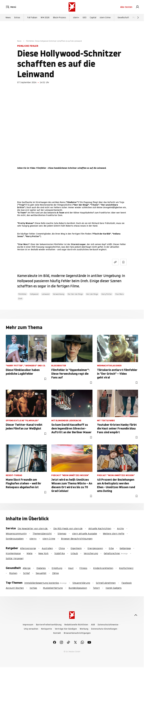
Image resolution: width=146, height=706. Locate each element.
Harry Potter (106, 294)
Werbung (84, 629)
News (8, 17)
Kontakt (57, 633)
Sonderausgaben (15, 538)
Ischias (33, 587)
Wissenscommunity (16, 533)
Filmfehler (22, 294)
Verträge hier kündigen (66, 629)
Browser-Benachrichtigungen (76, 538)
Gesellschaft (123, 17)
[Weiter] (138, 17)
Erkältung (57, 568)
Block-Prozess (59, 17)
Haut (71, 568)
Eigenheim (76, 548)
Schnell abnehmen (106, 582)
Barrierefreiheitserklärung (48, 624)
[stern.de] (72, 7)
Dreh (20, 298)
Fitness (83, 568)
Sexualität (41, 573)
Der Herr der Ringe (75, 294)
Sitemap (62, 533)
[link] (137, 7)
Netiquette (46, 629)
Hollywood (34, 294)
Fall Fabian (32, 17)
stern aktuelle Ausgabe (84, 533)
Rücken (13, 573)
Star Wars (119, 294)
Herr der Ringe (92, 294)
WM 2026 (45, 17)
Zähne (55, 573)
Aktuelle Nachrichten (99, 528)
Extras (17, 17)
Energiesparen (95, 548)
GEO (84, 17)
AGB (93, 624)
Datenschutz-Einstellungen (104, 629)
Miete (29, 553)
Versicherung (91, 553)
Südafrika (59, 553)
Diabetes (41, 568)
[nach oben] (135, 615)
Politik (135, 17)
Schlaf (26, 573)
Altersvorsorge (28, 548)
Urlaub (74, 553)
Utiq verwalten (31, 629)
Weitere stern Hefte (113, 533)
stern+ (76, 17)
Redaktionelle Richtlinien (76, 624)
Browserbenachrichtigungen (77, 633)
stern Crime (105, 17)
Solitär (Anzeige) (14, 558)
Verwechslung (58, 294)
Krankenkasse (13, 553)
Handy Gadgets (114, 587)
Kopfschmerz (126, 568)
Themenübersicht (42, 533)
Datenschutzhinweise (108, 624)
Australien (47, 548)
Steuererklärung (81, 582)
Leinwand (45, 294)
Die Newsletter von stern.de (33, 528)
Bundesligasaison (78, 587)
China (62, 548)
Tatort (96, 587)
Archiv (120, 528)
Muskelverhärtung (53, 587)
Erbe (111, 548)
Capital (93, 17)
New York (43, 553)
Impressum (28, 624)
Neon (19, 41)
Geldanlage (125, 548)
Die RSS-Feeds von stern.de (67, 528)
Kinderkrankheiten (103, 568)
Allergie (27, 568)
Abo (126, 7)
